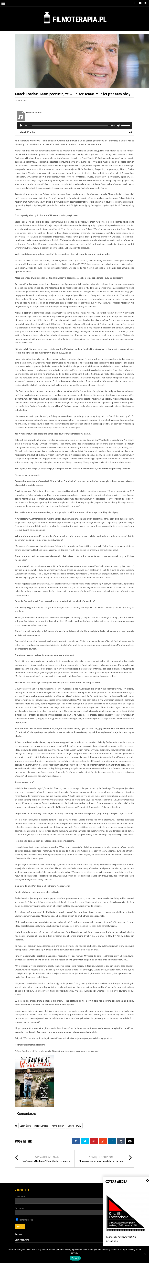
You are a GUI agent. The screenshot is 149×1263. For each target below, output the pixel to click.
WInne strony (58, 1126)
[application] (74, 125)
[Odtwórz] (21, 125)
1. (26, 132)
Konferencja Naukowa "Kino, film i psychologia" (46, 1161)
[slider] (70, 125)
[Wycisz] (118, 125)
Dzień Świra (25, 1126)
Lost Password (22, 1239)
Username (20, 1196)
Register (19, 1234)
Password (19, 1208)
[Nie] (145, 1254)
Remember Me (24, 1219)
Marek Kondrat (41, 1126)
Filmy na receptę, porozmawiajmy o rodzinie (101, 1161)
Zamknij (75, 1258)
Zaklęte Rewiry (74, 1126)
